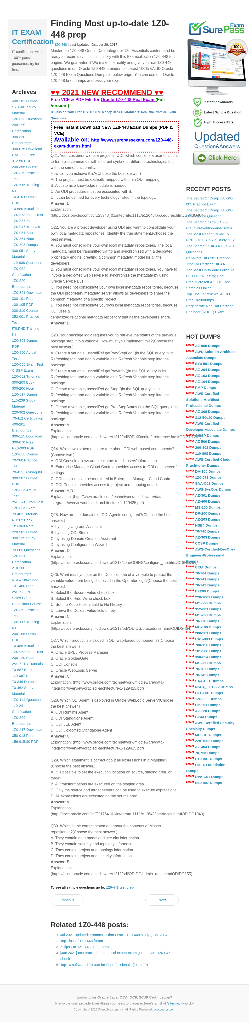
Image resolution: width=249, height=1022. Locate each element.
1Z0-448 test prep (120, 887)
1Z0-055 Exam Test (27, 364)
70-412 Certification (27, 418)
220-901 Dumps (25, 532)
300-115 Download (27, 436)
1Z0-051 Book (23, 233)
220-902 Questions (27, 412)
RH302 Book (22, 520)
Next (162, 900)
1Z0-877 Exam (23, 221)
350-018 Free (23, 735)
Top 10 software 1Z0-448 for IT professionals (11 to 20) (104, 965)
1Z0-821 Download (27, 292)
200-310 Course (25, 310)
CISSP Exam (22, 370)
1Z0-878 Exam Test (27, 215)
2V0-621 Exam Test (27, 502)
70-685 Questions (26, 550)
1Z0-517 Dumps (25, 394)
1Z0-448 (60, 44)
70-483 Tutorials (25, 514)
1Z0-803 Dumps (25, 245)
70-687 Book (22, 670)
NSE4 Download (25, 580)
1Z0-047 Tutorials (26, 227)
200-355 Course (25, 167)
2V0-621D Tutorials (27, 664)
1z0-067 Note (23, 676)
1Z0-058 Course (25, 454)
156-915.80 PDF (25, 741)
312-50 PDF (21, 161)
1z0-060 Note (23, 526)
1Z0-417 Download (27, 729)
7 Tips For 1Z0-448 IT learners (84, 947)
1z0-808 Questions (27, 263)
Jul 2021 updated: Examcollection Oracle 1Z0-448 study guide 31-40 (115, 935)
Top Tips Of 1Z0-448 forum (81, 941)
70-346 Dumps (23, 682)
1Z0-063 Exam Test (27, 652)
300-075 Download (27, 149)
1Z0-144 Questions (27, 700)
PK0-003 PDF (23, 448)
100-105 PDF (22, 304)
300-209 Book (23, 382)
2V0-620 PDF (23, 592)
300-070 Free (23, 442)
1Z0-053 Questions (27, 119)
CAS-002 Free (23, 155)
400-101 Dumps (25, 101)
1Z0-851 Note (23, 239)
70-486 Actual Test (26, 646)
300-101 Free (23, 298)
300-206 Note (23, 388)
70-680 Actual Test (26, 209)
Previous (67, 900)
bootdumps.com (164, 1009)
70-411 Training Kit (27, 472)
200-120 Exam (23, 658)
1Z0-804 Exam (23, 508)
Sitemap (173, 1003)
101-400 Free (23, 586)
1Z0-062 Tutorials (26, 376)
